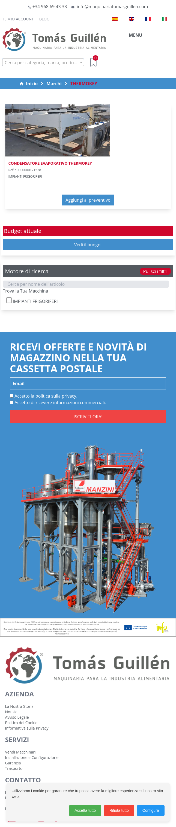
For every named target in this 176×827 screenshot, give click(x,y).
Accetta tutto (85, 810)
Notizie (11, 711)
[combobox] (43, 62)
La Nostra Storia (19, 706)
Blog (44, 18)
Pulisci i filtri (155, 271)
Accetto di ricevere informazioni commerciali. (58, 402)
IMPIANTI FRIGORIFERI (32, 300)
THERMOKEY (83, 84)
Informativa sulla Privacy (27, 728)
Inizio (28, 84)
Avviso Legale (17, 717)
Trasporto (14, 768)
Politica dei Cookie (21, 722)
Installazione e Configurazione (32, 757)
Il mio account (18, 18)
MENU (135, 35)
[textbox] (43, 62)
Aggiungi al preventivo (88, 200)
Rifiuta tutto (119, 810)
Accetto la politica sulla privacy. (43, 396)
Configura (150, 810)
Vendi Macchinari (20, 752)
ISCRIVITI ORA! (88, 417)
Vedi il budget (88, 245)
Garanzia (13, 762)
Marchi (54, 84)
